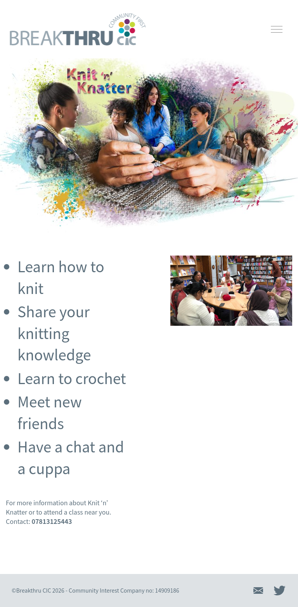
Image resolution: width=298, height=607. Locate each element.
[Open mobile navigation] (276, 29)
